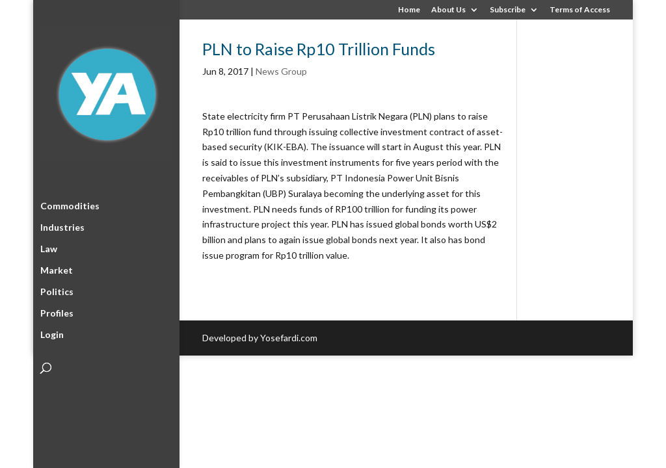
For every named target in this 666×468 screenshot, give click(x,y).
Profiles (56, 311)
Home (409, 10)
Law (48, 247)
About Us (448, 10)
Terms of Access (580, 10)
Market (56, 268)
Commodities (70, 204)
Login (52, 332)
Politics (56, 289)
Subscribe (508, 10)
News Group (281, 71)
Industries (62, 225)
